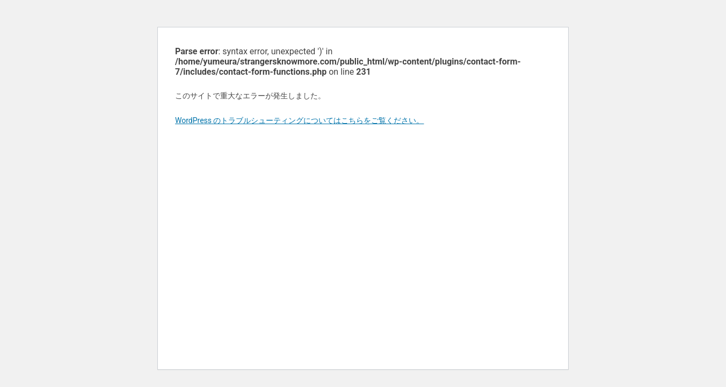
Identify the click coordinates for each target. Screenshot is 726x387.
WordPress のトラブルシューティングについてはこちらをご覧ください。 (299, 120)
